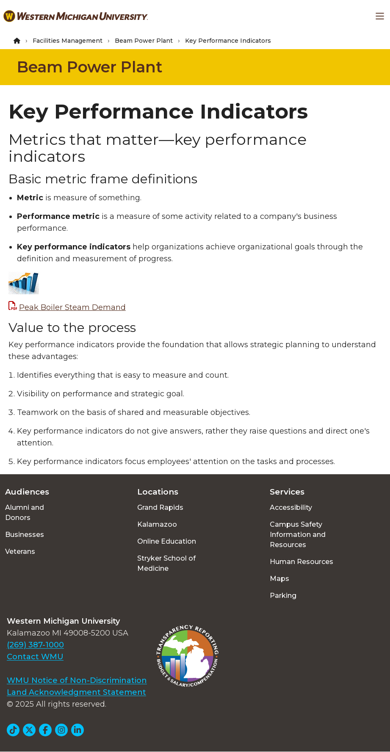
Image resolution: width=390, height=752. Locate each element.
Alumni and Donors (24, 512)
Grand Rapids (160, 507)
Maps (279, 579)
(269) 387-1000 (35, 645)
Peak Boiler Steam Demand (72, 307)
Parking (283, 596)
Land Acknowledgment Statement (76, 692)
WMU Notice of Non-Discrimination (77, 680)
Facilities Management (67, 40)
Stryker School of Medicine (166, 563)
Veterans (20, 551)
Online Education (166, 541)
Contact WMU (35, 656)
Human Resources (301, 562)
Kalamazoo (157, 524)
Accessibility (291, 507)
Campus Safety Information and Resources (298, 534)
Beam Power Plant (144, 40)
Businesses (24, 535)
